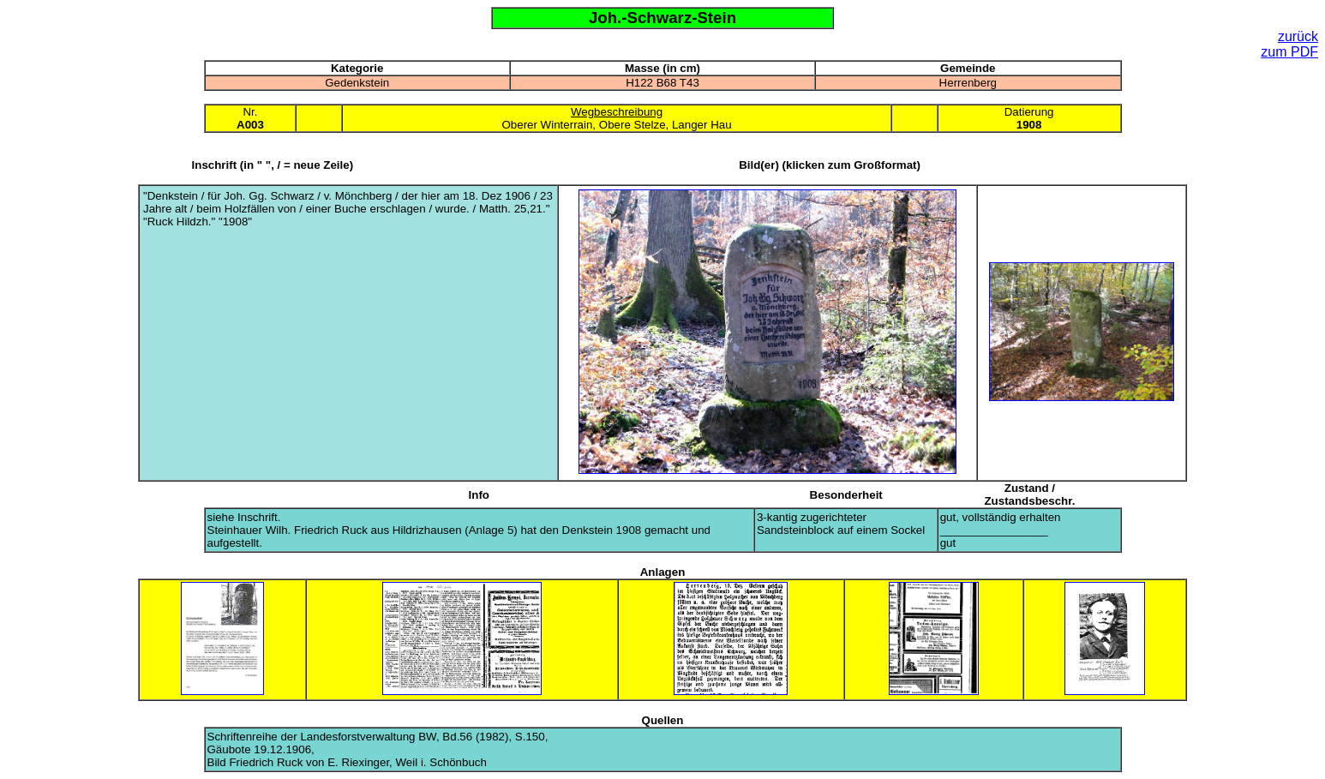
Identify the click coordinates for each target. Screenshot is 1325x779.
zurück (1298, 36)
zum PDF (1289, 52)
